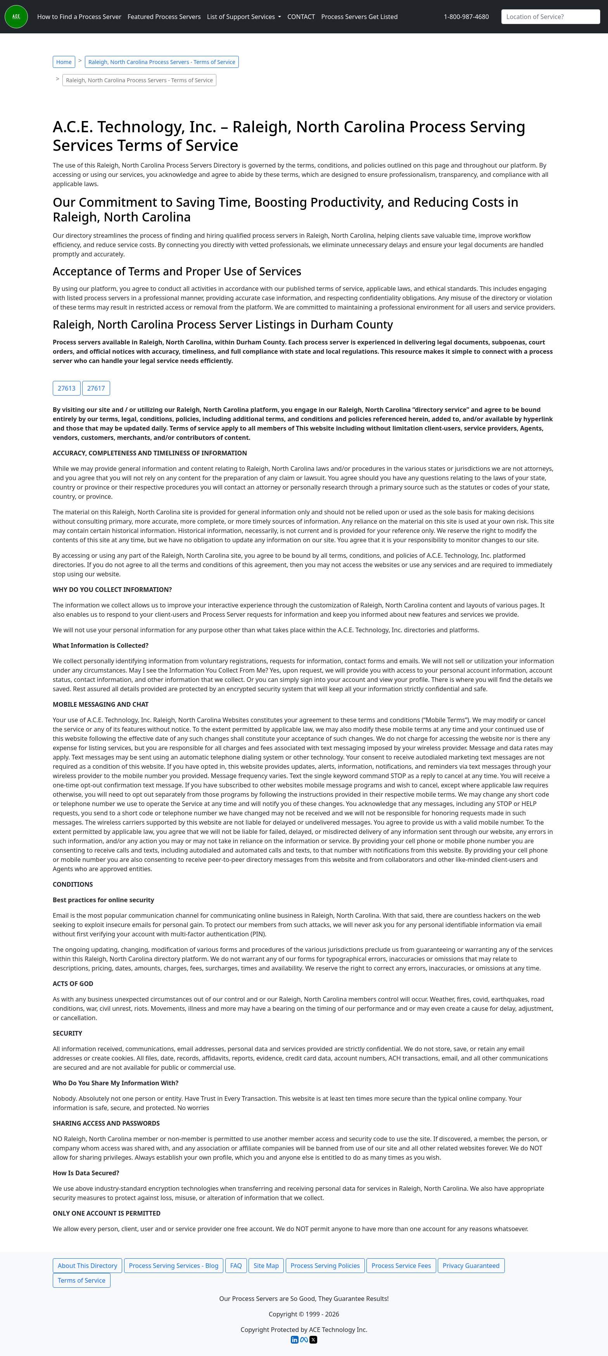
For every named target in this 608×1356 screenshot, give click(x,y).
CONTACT (301, 16)
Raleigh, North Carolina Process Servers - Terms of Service (161, 62)
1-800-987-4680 (466, 16)
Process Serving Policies (325, 1265)
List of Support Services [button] (241, 16)
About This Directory (87, 1265)
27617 (96, 388)
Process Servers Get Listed (359, 16)
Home (64, 62)
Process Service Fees (401, 1265)
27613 (67, 388)
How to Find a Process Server (79, 16)
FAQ (236, 1265)
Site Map (266, 1265)
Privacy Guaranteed (471, 1265)
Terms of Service (81, 1280)
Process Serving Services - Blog (174, 1265)
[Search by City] (550, 16)
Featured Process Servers (164, 16)
